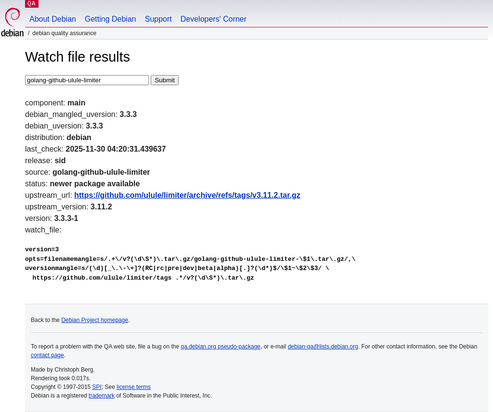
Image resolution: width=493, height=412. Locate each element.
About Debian (52, 19)
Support (158, 19)
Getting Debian (110, 19)
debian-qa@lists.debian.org (323, 346)
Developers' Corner (213, 19)
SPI (97, 387)
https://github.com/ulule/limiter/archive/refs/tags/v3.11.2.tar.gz (187, 195)
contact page (47, 355)
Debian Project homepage (94, 320)
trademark (102, 395)
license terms (134, 387)
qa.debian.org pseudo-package (220, 346)
